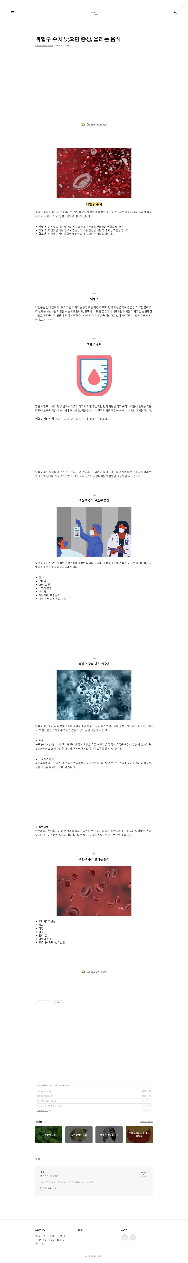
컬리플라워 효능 (43, 1096)
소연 (43, 1172)
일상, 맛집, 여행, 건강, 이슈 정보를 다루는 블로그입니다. (67, 1182)
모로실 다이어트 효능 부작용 (48, 1105)
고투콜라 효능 (42, 1091)
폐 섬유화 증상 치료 (45, 1101)
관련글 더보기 (146, 1121)
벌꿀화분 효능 (42, 1110)
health (51, 1085)
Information (42, 1085)
